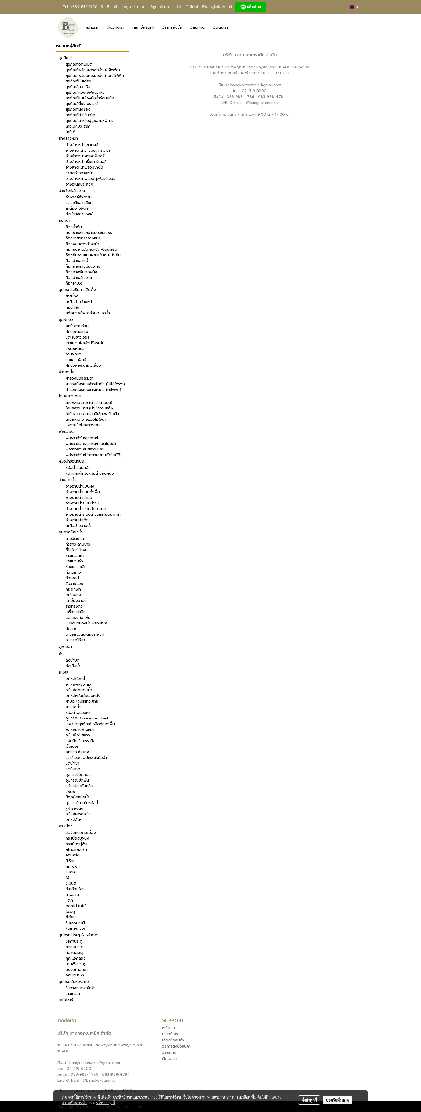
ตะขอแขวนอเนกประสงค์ (85, 634)
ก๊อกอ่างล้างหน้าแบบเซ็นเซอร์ (89, 232)
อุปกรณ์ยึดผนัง (78, 774)
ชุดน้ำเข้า (72, 763)
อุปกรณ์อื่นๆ (76, 640)
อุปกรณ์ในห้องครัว (74, 981)
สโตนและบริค (76, 849)
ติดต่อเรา (220, 27)
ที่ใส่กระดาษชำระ (78, 544)
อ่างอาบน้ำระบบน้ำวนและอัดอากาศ (93, 514)
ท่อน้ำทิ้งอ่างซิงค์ (79, 214)
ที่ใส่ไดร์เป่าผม (77, 550)
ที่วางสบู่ (72, 578)
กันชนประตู (74, 952)
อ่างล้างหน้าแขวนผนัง (83, 145)
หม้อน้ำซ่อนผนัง (71, 461)
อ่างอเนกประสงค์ (79, 184)
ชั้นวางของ (74, 584)
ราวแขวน (73, 994)
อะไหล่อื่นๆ (74, 820)
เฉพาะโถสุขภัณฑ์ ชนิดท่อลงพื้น (90, 724)
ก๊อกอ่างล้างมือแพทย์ (83, 266)
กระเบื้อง (66, 826)
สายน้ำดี (72, 296)
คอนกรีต (73, 855)
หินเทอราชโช (75, 928)
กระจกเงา (73, 589)
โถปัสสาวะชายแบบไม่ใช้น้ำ (86, 419)
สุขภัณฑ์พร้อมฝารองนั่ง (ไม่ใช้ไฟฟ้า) (95, 75)
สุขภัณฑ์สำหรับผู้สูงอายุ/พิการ (89, 120)
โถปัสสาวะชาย (70, 396)
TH (355, 7)
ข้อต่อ (70, 791)
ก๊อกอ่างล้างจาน (79, 278)
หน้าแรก (92, 27)
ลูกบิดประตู (75, 975)
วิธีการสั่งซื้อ (172, 27)
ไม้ (67, 878)
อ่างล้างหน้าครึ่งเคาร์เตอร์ (86, 162)
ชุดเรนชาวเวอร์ (77, 337)
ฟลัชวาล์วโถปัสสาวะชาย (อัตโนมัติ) (94, 455)
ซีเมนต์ (71, 883)
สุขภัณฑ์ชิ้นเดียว (78, 81)
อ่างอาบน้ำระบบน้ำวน (82, 503)
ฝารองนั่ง (66, 372)
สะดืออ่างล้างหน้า (79, 302)
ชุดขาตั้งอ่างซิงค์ (79, 203)
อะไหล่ (63, 672)
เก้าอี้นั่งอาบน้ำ (77, 601)
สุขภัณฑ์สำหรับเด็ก (80, 115)
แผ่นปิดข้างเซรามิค (80, 741)
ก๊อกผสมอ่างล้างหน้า (82, 244)
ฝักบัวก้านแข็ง (77, 332)
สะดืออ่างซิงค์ (77, 208)
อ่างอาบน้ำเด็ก (77, 520)
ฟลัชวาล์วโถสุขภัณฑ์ (82, 438)
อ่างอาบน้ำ (67, 480)
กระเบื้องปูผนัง (77, 838)
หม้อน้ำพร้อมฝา (78, 712)
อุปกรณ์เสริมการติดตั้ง (77, 290)
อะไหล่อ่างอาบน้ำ (79, 690)
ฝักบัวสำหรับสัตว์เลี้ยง (83, 365)
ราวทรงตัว (74, 606)
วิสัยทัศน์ (197, 27)
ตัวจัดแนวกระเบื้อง (81, 832)
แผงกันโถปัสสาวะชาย (83, 425)
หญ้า (69, 900)
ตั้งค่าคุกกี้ (309, 1100)
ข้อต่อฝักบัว (75, 348)
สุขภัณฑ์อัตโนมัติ (79, 64)
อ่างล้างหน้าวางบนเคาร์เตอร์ (88, 150)
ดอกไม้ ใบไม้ (76, 906)
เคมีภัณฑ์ (66, 1000)
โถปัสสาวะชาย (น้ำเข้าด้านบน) (89, 402)
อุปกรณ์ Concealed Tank (87, 718)
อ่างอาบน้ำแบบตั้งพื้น (83, 492)
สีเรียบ (71, 861)
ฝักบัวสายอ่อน (77, 326)
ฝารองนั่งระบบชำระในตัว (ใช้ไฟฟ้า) (93, 390)
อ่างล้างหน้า (68, 138)
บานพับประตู (76, 964)
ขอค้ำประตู (74, 941)
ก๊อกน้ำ (64, 220)
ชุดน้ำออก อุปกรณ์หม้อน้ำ (86, 758)
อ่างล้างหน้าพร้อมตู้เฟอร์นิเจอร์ (90, 178)
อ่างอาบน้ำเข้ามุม (79, 497)
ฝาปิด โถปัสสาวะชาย (82, 701)
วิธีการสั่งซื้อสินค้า (176, 1046)
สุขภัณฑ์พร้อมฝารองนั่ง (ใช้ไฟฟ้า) (93, 70)
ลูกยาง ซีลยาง (77, 752)
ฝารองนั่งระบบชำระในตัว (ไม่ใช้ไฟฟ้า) (95, 384)
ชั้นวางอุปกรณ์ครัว (81, 988)
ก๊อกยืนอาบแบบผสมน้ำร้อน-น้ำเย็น (93, 255)
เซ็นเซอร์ (72, 746)
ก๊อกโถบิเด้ (74, 283)
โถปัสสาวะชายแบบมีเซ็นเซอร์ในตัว (92, 414)
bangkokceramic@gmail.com (146, 6)
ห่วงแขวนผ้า (75, 567)
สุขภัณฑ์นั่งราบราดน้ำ (82, 104)
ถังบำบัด (72, 660)
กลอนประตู (75, 947)
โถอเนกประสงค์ (78, 126)
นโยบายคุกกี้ (105, 1102)
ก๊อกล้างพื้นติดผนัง (81, 272)
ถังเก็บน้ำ (73, 666)
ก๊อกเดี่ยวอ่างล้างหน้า (83, 238)
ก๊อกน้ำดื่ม (74, 227)
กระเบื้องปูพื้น (76, 844)
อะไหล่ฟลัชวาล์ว (78, 684)
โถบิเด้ (70, 132)
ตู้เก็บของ (73, 595)
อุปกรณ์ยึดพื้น (77, 780)
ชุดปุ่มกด (73, 769)
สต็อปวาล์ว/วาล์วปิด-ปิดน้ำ (88, 313)
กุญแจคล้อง (76, 958)
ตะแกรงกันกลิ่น (78, 617)
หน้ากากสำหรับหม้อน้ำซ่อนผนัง (90, 473)
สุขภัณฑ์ (65, 58)
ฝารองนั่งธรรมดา (80, 378)
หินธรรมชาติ (75, 923)
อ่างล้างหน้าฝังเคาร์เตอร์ (85, 156)
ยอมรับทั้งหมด (337, 1100)
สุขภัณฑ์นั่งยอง (78, 109)
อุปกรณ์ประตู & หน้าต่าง (79, 935)
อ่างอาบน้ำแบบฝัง (80, 486)
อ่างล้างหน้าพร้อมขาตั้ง (84, 167)
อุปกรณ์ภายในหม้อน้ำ (83, 803)
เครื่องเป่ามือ (76, 612)
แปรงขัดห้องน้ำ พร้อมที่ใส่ (86, 623)
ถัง (61, 654)
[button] (237, 27)
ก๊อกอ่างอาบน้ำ (78, 261)
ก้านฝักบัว (73, 354)
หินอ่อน (71, 872)
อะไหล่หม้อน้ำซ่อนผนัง (83, 696)
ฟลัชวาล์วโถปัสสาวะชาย (85, 449)
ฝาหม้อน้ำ (73, 707)
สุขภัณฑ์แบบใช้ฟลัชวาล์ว (85, 92)
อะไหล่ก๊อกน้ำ (76, 679)
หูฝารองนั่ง (74, 808)
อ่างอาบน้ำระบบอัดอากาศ (86, 509)
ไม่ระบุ (70, 911)
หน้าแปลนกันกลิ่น (79, 786)
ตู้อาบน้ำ (65, 646)
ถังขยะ (71, 629)
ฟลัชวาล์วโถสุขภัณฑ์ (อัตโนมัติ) (91, 443)
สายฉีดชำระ (75, 539)
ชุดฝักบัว (66, 319)
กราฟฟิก (73, 866)
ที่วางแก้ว (73, 572)
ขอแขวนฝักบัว (77, 360)
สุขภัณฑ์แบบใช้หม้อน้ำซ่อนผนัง (90, 98)
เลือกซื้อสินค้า (143, 27)
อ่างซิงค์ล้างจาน (72, 191)
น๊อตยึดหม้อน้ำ (77, 797)
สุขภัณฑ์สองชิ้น (78, 87)
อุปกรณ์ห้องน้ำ (71, 532)
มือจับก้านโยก (77, 969)
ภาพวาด (72, 894)
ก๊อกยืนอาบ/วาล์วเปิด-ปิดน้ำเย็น (91, 249)
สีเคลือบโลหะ (76, 889)
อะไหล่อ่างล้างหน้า (80, 729)
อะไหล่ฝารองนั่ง (78, 814)
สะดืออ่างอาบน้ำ (78, 526)
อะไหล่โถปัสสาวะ (78, 735)
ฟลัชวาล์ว (67, 431)
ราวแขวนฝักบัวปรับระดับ (85, 343)
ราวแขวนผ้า (75, 555)
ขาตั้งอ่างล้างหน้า (79, 173)
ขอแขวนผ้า (74, 561)
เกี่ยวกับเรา (115, 27)
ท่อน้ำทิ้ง (72, 307)
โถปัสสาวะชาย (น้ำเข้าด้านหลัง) (90, 408)
